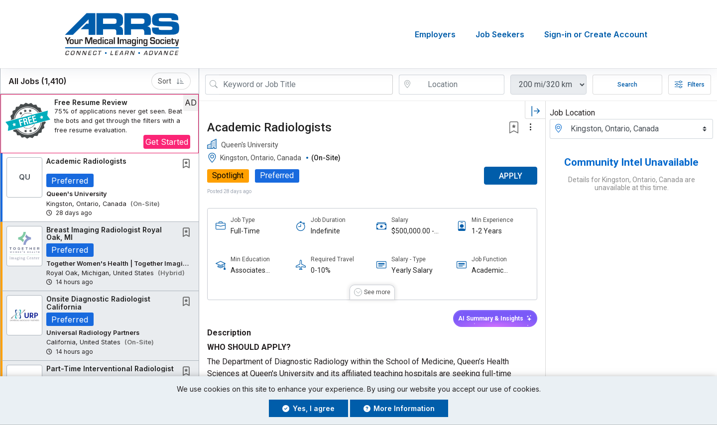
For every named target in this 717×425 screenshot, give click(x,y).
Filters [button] (690, 85)
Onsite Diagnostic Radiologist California (98, 303)
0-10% (321, 270)
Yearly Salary (412, 270)
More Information (399, 408)
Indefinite (325, 231)
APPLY (510, 176)
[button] (99, 123)
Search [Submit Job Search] (627, 84)
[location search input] (458, 85)
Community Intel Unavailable (631, 162)
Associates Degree (248, 270)
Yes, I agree (308, 408)
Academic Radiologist (489, 270)
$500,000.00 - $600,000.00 (412, 231)
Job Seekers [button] (500, 34)
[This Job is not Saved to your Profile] (188, 164)
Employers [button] (435, 34)
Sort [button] (171, 81)
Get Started (166, 142)
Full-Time (245, 231)
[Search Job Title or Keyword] (306, 85)
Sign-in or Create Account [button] (595, 34)
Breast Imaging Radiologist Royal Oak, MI (104, 233)
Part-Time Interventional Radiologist (110, 368)
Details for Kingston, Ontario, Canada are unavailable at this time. (631, 184)
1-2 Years (487, 231)
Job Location (572, 112)
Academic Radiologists (86, 161)
